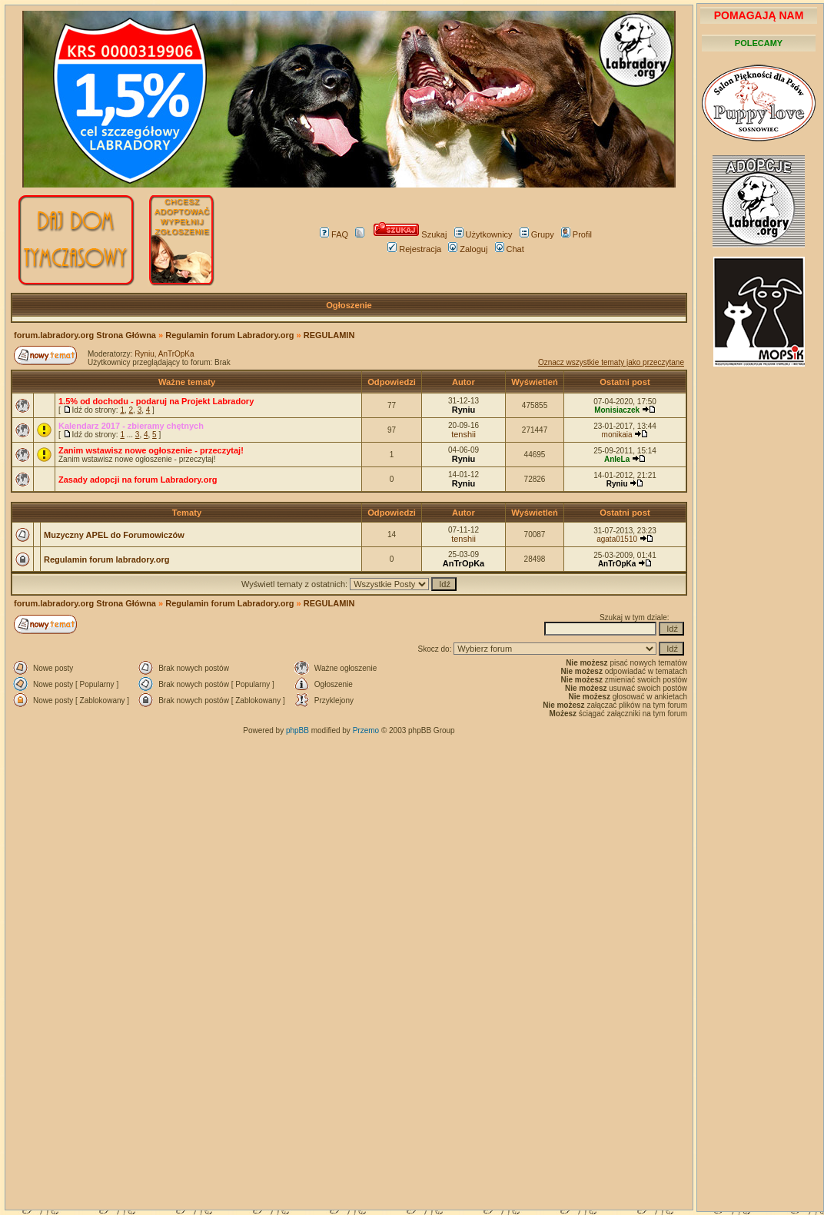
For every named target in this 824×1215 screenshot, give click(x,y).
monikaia (617, 434)
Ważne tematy (187, 382)
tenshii (463, 434)
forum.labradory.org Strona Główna (85, 335)
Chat (509, 249)
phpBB (297, 730)
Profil (576, 234)
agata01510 (616, 539)
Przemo (366, 730)
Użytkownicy (483, 234)
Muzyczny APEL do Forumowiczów (114, 534)
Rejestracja (414, 249)
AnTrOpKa (176, 354)
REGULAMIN (329, 335)
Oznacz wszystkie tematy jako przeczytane (611, 362)
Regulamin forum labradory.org (107, 559)
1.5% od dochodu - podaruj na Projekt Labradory (156, 401)
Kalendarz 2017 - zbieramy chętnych (131, 425)
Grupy (537, 234)
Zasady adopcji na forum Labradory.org (137, 479)
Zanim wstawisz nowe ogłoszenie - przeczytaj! (151, 450)
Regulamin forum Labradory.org (229, 335)
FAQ (334, 234)
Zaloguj (467, 249)
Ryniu (144, 354)
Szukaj (410, 234)
